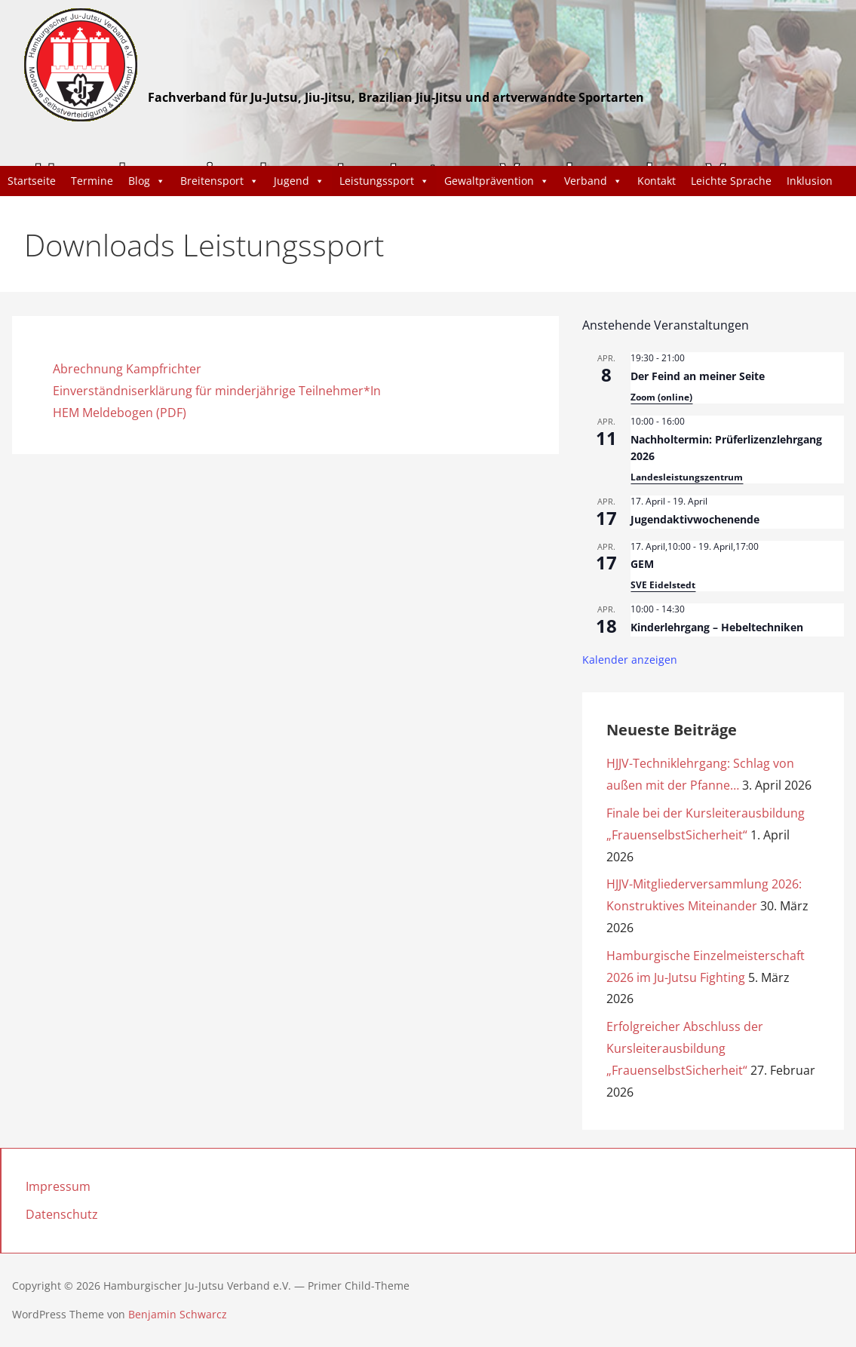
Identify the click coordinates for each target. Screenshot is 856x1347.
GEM (642, 564)
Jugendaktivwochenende (694, 519)
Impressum (58, 1186)
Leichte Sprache (731, 180)
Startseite (32, 180)
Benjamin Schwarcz (177, 1314)
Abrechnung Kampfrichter (127, 369)
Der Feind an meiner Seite (697, 376)
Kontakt (656, 180)
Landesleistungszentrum (686, 477)
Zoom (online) (661, 397)
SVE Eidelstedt (662, 584)
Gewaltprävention (496, 181)
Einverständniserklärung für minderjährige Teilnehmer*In (217, 390)
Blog (146, 181)
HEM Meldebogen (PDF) (119, 412)
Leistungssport (384, 181)
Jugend (299, 181)
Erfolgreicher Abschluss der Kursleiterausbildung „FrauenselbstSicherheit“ (684, 1048)
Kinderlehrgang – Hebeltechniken (716, 627)
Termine (92, 180)
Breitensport (219, 181)
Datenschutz (62, 1214)
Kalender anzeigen (629, 659)
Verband (593, 181)
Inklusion (810, 180)
